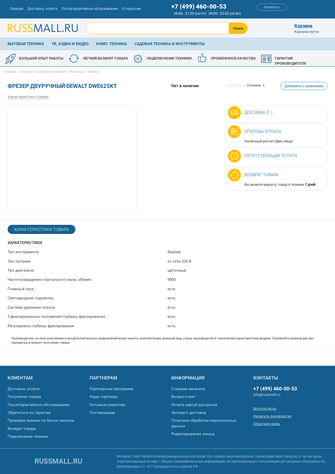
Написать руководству (272, 416)
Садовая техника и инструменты (170, 44)
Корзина (303, 25)
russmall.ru (58, 461)
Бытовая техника (26, 44)
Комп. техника (111, 44)
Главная (16, 9)
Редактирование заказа (192, 434)
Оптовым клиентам (107, 405)
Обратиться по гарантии (29, 412)
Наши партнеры (104, 396)
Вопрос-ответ (183, 396)
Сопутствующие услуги (270, 155)
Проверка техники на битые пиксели (41, 420)
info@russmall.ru (266, 395)
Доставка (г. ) (258, 112)
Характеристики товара (28, 97)
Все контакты (264, 409)
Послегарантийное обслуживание (89, 9)
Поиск (238, 28)
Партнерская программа (111, 389)
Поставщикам (102, 412)
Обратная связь (266, 424)
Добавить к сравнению (303, 86)
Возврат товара (261, 174)
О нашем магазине (188, 389)
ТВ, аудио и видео (70, 44)
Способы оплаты (262, 131)
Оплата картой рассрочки (194, 405)
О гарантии (131, 9)
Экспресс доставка (188, 412)
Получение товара (24, 396)
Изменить (272, 7)
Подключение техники (28, 436)
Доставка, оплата (42, 9)
